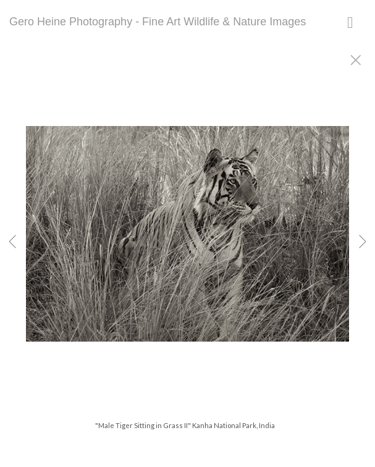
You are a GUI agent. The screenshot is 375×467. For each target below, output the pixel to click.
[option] (187, 249)
